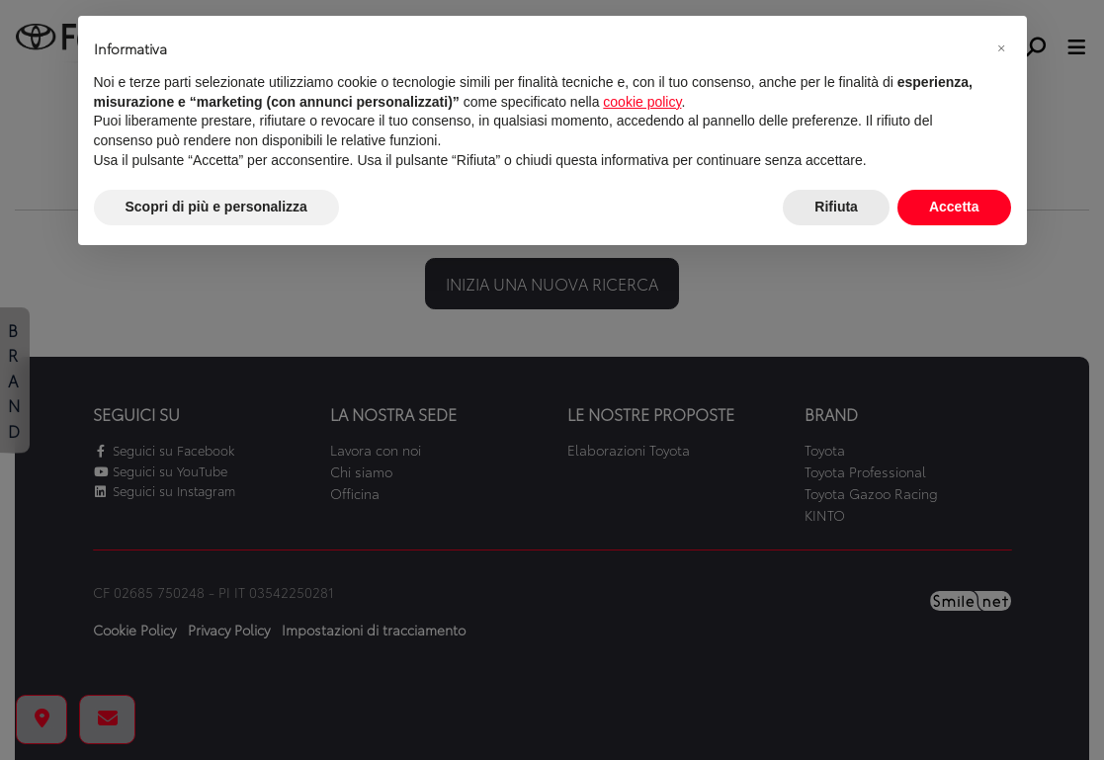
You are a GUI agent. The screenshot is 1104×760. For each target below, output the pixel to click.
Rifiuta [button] (836, 206)
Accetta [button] (954, 206)
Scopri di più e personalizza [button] (216, 206)
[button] (1001, 47)
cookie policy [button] (642, 102)
